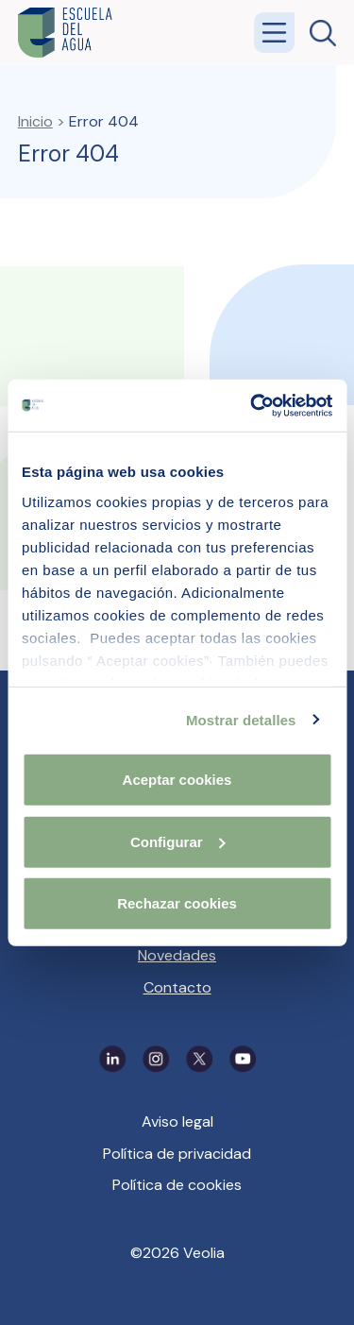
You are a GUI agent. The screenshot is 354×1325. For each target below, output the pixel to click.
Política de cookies (177, 1185)
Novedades (177, 955)
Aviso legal (177, 1121)
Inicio (35, 121)
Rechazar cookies (177, 903)
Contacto (177, 987)
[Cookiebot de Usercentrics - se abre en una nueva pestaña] (252, 405)
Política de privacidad (177, 1154)
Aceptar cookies (177, 780)
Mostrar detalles (241, 719)
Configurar (178, 841)
